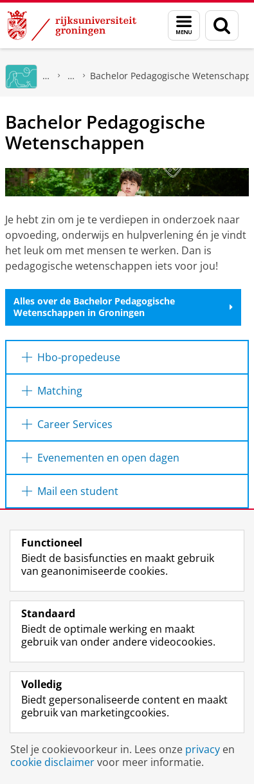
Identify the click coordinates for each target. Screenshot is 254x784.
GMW (46, 75)
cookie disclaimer (52, 762)
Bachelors (71, 75)
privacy (202, 749)
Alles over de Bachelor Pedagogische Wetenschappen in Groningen (123, 307)
